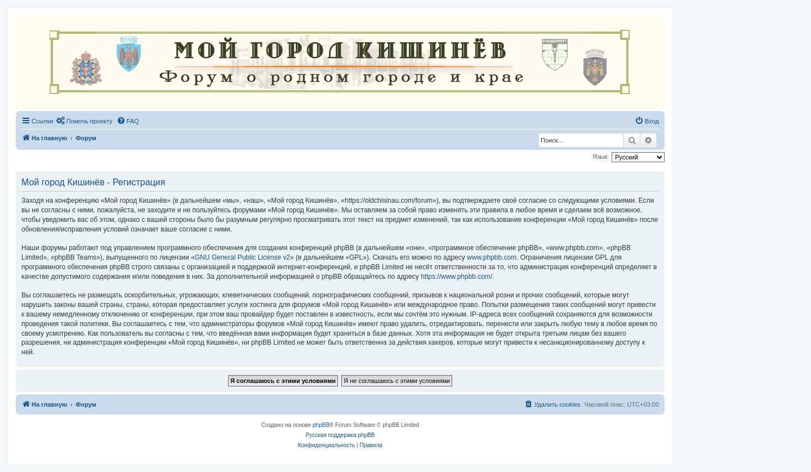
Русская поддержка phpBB (340, 435)
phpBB (321, 425)
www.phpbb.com (491, 257)
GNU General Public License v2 (242, 257)
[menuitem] (84, 121)
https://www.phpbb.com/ (456, 276)
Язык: (600, 156)
